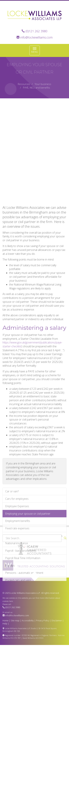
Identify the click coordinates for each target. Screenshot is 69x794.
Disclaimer (57, 620)
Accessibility (28, 620)
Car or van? (12, 522)
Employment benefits (17, 552)
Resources (24, 84)
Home (6, 620)
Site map (15, 620)
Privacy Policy (42, 620)
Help (5, 623)
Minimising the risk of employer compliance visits (33, 567)
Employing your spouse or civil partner (27, 545)
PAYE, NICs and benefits (36, 87)
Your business (43, 84)
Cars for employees (17, 530)
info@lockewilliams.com (36, 37)
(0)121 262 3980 (36, 31)
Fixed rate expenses (17, 559)
